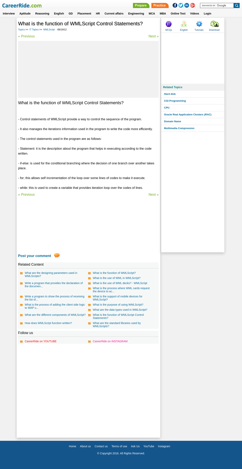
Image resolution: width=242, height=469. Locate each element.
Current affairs (114, 13)
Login (207, 13)
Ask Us (135, 446)
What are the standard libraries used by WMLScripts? (117, 324)
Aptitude (25, 13)
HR (98, 13)
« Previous (26, 36)
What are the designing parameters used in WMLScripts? (51, 274)
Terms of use (119, 446)
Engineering (136, 13)
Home (72, 446)
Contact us (101, 446)
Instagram (164, 446)
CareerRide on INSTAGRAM (110, 341)
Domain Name (172, 121)
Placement (84, 13)
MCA (152, 13)
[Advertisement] (88, 69)
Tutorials (199, 30)
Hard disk (170, 93)
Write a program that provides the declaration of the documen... (54, 285)
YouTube (148, 446)
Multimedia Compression (179, 128)
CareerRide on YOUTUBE (40, 341)
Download (214, 30)
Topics (21, 29)
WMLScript (49, 29)
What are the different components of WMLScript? (55, 314)
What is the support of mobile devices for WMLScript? (117, 298)
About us (85, 446)
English (59, 13)
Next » (153, 36)
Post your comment (34, 256)
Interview (9, 13)
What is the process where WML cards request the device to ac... (121, 290)
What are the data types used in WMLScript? (120, 309)
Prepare (141, 5)
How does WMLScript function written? (48, 323)
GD (71, 13)
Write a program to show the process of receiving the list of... (54, 298)
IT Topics (34, 29)
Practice (159, 5)
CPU (166, 107)
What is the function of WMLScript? (114, 272)
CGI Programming (175, 100)
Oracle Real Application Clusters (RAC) (188, 114)
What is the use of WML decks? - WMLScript (120, 283)
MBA (163, 13)
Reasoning (42, 13)
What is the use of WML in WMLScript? (116, 278)
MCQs (168, 30)
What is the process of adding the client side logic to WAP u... (55, 306)
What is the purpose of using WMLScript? (118, 304)
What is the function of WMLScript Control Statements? (118, 316)
